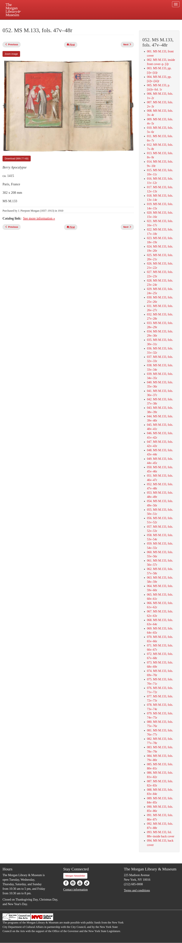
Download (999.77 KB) (17, 158)
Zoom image (11, 54)
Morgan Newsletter (75, 875)
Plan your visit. (51, 22)
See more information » (39, 218)
